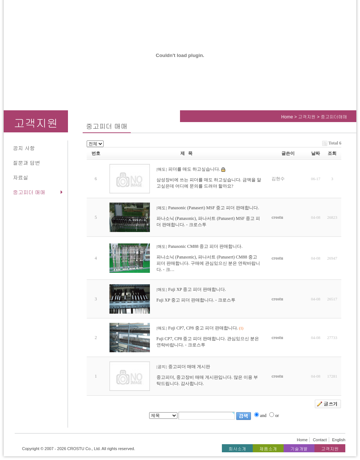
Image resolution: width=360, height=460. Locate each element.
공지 (162, 367)
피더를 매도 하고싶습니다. (194, 169)
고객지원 (307, 117)
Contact (320, 440)
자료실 (20, 178)
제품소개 (268, 449)
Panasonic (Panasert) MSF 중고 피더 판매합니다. (213, 207)
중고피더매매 (334, 117)
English (338, 440)
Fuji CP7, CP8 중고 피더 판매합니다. (203, 328)
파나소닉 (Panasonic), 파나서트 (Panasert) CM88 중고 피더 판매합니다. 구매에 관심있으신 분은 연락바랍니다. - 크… (208, 263)
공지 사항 (24, 148)
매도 (162, 169)
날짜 (315, 153)
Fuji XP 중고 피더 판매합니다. (197, 289)
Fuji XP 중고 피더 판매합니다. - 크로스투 (195, 300)
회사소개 (237, 449)
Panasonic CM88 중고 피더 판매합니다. (205, 246)
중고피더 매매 (29, 192)
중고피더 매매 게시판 (189, 366)
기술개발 (299, 449)
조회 (332, 153)
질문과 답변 (26, 163)
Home (287, 117)
